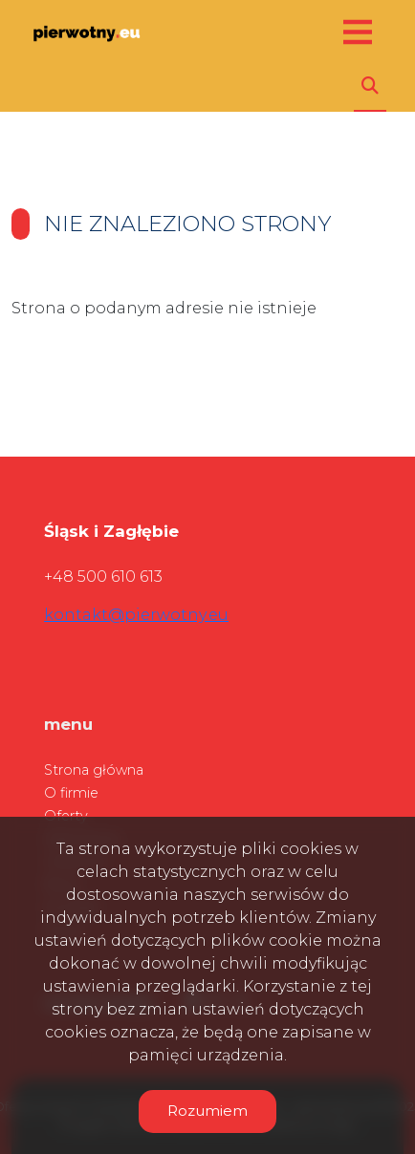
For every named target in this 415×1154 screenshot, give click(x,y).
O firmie (71, 792)
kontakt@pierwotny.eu (136, 615)
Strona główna (93, 770)
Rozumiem (207, 1110)
